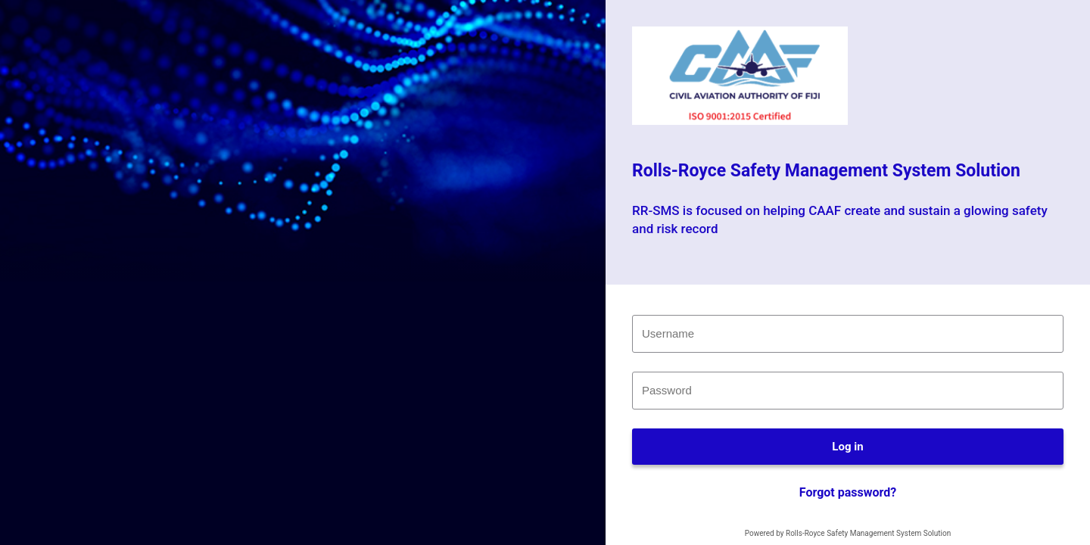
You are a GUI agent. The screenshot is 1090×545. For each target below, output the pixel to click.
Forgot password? (847, 492)
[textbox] (848, 334)
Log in (847, 446)
